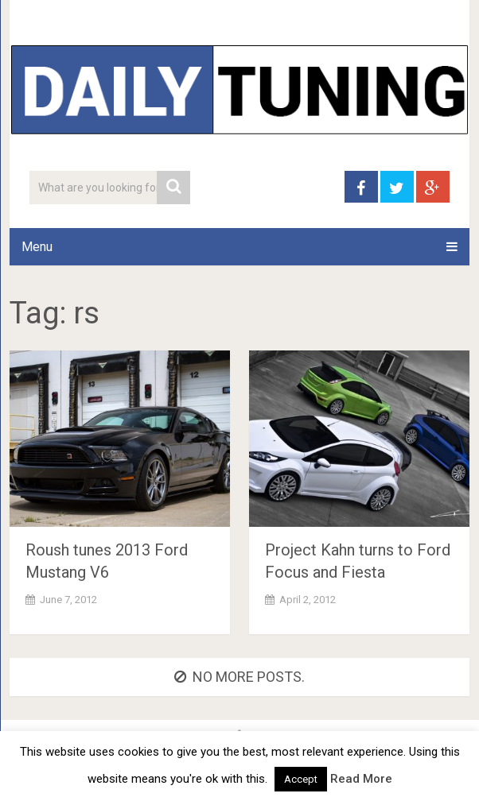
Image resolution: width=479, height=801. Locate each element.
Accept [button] (300, 779)
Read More (361, 779)
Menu (37, 246)
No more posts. (239, 676)
